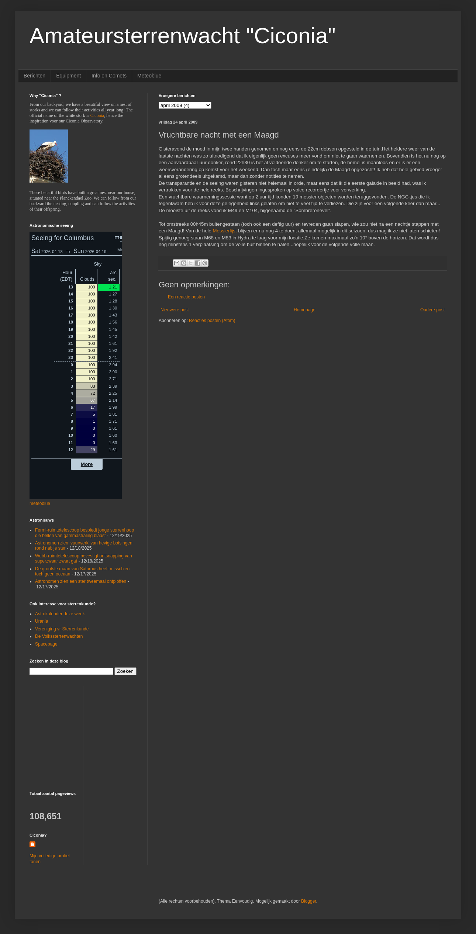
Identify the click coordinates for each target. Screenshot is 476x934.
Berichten (34, 76)
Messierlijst (225, 231)
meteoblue (40, 503)
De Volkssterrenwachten (59, 636)
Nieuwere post (175, 309)
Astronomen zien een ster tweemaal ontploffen (80, 581)
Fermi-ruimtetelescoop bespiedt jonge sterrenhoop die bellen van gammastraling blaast (84, 532)
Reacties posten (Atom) (212, 320)
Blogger (308, 901)
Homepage (304, 309)
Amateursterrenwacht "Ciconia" (183, 35)
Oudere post (432, 309)
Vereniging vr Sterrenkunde (62, 629)
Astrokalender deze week (60, 613)
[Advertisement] (76, 732)
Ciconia (97, 115)
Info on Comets (109, 76)
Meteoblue (149, 76)
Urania (41, 621)
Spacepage (46, 644)
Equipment (68, 76)
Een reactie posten (186, 297)
